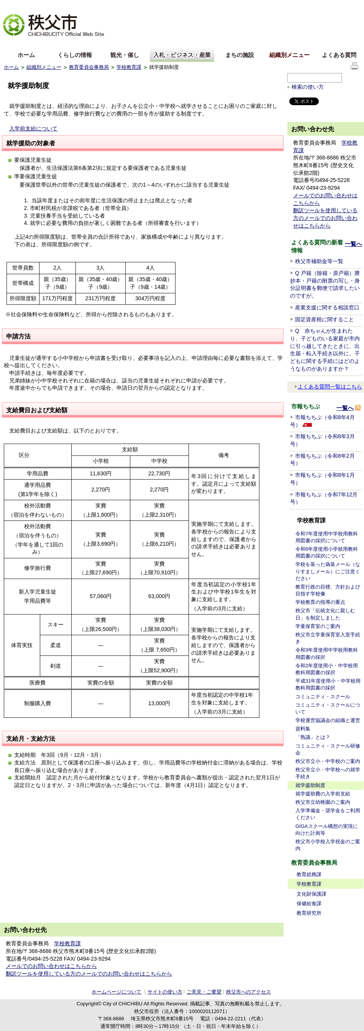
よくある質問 (339, 55)
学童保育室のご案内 (317, 626)
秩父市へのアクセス (248, 992)
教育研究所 (309, 913)
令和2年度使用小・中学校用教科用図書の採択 (326, 669)
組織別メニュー (289, 55)
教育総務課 (309, 874)
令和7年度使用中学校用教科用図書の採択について (326, 537)
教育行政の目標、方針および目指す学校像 (327, 590)
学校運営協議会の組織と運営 (327, 720)
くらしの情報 (74, 55)
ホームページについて (116, 992)
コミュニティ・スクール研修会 (327, 749)
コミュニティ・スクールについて (327, 708)
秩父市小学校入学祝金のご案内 (327, 845)
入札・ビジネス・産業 (182, 55)
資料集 (302, 729)
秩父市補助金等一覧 (319, 261)
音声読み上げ (266, 6)
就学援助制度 (310, 785)
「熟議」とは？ (312, 737)
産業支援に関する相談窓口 (327, 307)
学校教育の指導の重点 (320, 602)
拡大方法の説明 (64, 6)
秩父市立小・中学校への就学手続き (327, 773)
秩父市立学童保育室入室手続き (327, 638)
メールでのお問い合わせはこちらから (51, 966)
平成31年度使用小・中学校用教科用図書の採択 (328, 684)
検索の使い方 (308, 87)
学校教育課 (128, 67)
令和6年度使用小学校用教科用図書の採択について (326, 552)
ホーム (26, 55)
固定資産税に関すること (324, 319)
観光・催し (124, 55)
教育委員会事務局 (89, 67)
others (89, 43)
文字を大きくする (22, 6)
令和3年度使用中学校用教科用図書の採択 (326, 653)
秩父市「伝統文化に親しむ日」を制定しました (325, 614)
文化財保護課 (311, 894)
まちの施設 (239, 55)
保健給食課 (309, 903)
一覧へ (353, 244)
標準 (124, 6)
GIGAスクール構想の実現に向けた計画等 (326, 829)
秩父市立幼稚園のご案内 (322, 802)
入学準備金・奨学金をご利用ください (327, 814)
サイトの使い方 (341, 5)
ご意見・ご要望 (204, 992)
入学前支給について (33, 128)
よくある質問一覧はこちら (328, 387)
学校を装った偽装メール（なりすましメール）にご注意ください (327, 571)
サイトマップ (302, 5)
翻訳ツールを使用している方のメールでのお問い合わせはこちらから (325, 217)
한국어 (63, 43)
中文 (38, 43)
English (12, 43)
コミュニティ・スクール (322, 696)
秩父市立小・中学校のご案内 (327, 761)
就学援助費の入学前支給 (322, 794)
